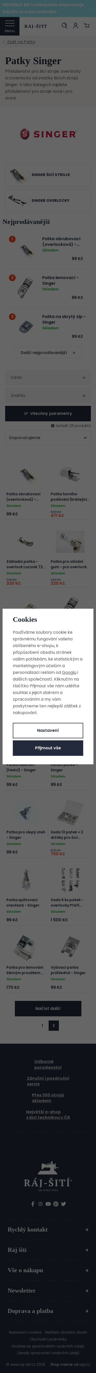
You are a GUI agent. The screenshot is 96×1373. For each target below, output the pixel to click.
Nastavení (48, 730)
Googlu (69, 672)
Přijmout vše (48, 748)
